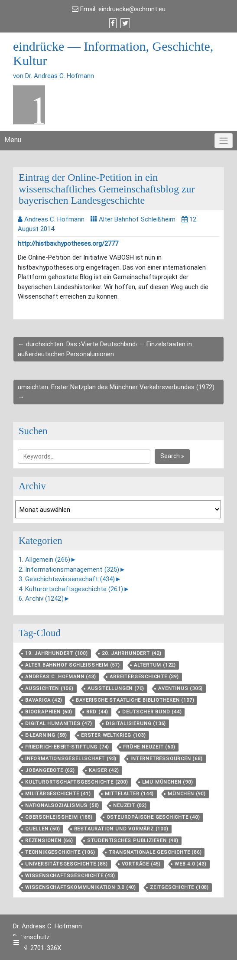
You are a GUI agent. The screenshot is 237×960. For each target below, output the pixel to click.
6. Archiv (41, 598)
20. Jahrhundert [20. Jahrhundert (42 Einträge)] (132, 653)
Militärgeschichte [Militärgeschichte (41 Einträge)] (58, 794)
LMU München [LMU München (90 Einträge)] (167, 782)
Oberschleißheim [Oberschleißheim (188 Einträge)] (59, 817)
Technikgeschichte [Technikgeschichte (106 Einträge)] (60, 852)
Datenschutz (31, 937)
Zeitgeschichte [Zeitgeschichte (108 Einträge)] (179, 887)
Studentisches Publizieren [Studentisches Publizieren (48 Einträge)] (133, 840)
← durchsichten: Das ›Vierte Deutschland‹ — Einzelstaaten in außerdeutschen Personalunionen (105, 349)
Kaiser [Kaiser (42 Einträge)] (104, 770)
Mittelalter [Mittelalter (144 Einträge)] (129, 794)
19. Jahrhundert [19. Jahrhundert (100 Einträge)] (56, 653)
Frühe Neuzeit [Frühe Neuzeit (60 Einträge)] (149, 747)
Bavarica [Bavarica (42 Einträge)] (43, 700)
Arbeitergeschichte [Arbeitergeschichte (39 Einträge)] (144, 677)
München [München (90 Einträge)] (187, 794)
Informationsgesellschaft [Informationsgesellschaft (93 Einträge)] (71, 758)
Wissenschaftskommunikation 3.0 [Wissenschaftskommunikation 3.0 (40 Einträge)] (80, 887)
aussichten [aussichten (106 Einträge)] (49, 688)
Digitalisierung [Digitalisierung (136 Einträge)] (136, 723)
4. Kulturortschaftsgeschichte (71, 589)
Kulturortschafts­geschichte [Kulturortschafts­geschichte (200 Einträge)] (76, 782)
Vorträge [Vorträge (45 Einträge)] (141, 864)
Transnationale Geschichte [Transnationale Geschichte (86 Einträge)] (155, 852)
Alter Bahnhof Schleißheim (137, 219)
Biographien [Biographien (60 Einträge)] (48, 712)
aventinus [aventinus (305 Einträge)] (180, 688)
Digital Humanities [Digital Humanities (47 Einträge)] (58, 723)
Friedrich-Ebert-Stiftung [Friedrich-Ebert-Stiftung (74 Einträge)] (67, 747)
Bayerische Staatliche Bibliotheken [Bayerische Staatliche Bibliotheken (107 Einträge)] (135, 700)
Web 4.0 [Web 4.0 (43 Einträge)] (191, 864)
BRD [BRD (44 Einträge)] (97, 712)
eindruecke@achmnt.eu (132, 9)
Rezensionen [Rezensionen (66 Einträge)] (49, 840)
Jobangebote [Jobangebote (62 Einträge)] (50, 770)
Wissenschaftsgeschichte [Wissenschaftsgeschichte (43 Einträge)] (70, 876)
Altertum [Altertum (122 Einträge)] (155, 665)
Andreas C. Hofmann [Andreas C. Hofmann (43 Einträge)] (60, 677)
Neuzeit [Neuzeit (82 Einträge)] (130, 805)
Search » (172, 455)
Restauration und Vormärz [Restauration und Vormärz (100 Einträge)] (121, 829)
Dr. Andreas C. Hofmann (47, 926)
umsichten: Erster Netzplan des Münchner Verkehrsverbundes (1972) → (116, 392)
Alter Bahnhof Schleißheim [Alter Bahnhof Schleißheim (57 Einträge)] (72, 665)
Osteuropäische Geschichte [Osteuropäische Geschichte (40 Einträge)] (153, 817)
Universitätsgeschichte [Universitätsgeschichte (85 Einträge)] (66, 864)
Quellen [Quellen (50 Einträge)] (42, 829)
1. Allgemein (44, 559)
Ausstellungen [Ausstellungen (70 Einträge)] (116, 688)
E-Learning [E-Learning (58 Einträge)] (46, 735)
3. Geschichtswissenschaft (67, 579)
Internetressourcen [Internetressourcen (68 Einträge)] (166, 758)
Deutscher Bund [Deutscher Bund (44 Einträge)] (152, 712)
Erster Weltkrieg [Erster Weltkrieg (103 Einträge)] (113, 735)
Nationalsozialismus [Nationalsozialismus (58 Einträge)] (62, 805)
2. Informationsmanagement (69, 569)
